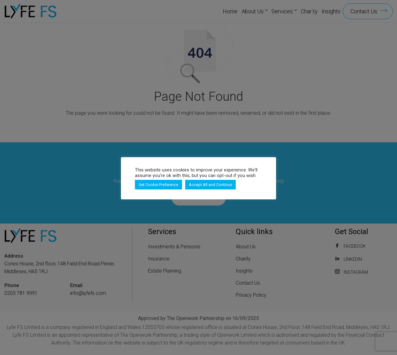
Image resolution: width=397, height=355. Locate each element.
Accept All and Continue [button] (210, 184)
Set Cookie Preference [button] (158, 184)
